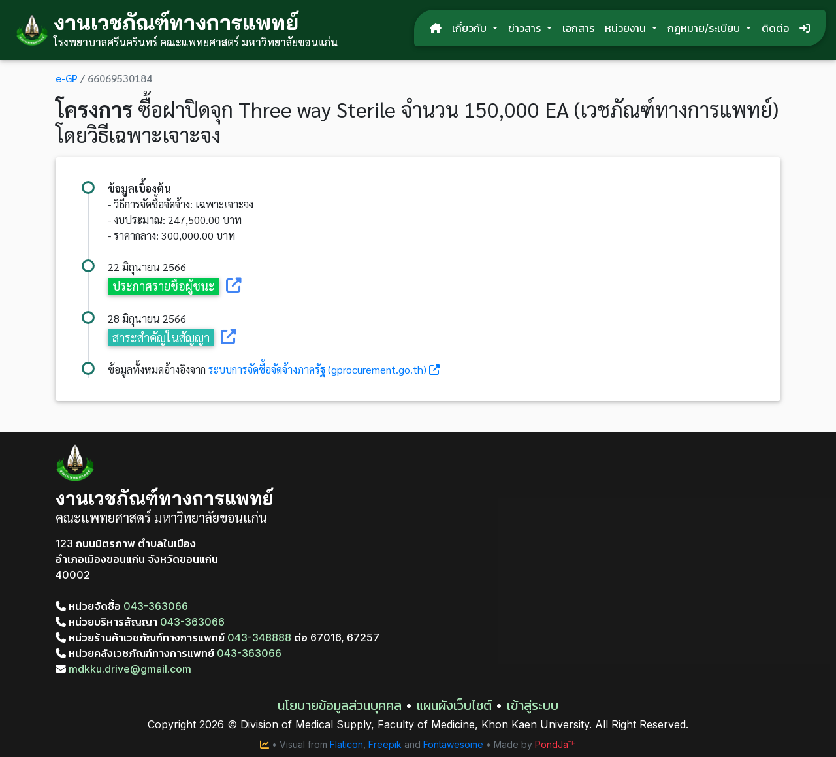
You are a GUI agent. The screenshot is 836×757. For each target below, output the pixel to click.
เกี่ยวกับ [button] (471, 28)
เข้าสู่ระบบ (532, 705)
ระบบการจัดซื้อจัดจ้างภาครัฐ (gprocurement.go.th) (317, 369)
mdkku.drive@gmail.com (123, 668)
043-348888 (259, 637)
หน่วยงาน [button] (627, 28)
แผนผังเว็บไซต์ (454, 705)
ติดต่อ (775, 28)
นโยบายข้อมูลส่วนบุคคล (340, 705)
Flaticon (346, 744)
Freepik (385, 744)
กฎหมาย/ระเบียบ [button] (705, 28)
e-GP (67, 78)
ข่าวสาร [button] (526, 28)
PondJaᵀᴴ (555, 744)
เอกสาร (578, 28)
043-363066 (155, 606)
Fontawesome (453, 744)
